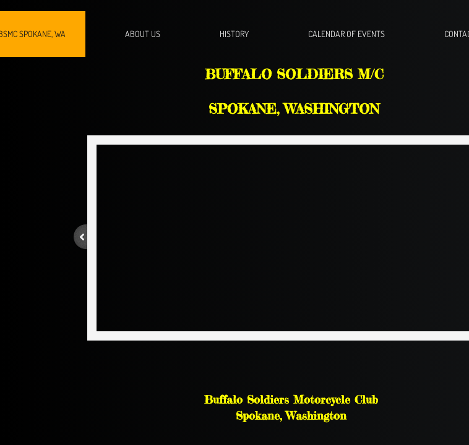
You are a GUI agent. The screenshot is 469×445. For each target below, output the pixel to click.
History (234, 33)
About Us (142, 33)
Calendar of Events (346, 33)
